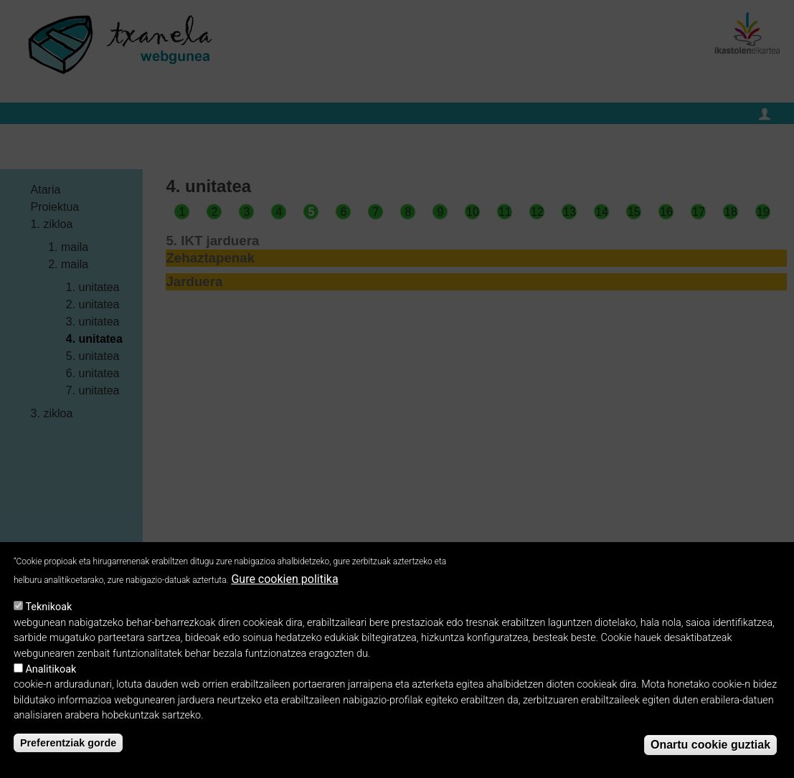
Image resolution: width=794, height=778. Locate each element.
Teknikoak (48, 616)
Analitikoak (50, 679)
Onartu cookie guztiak (710, 754)
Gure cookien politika (284, 588)
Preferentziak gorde (68, 752)
